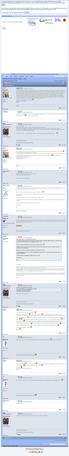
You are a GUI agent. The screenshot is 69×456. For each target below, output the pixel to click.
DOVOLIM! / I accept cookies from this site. (13, 12)
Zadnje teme (33, 74)
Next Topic (64, 80)
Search (15, 76)
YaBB (27, 449)
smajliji (56, 74)
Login (16, 22)
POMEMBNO (14, 74)
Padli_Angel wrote (20, 239)
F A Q (19, 74)
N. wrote (18, 287)
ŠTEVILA (46, 74)
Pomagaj (52, 74)
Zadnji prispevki (25, 74)
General (11, 78)
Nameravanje (40, 74)
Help (11, 76)
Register (21, 22)
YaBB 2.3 (41, 448)
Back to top (5, 109)
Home (7, 76)
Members (21, 76)
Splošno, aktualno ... (18, 78)
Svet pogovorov (5, 78)
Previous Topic (58, 80)
